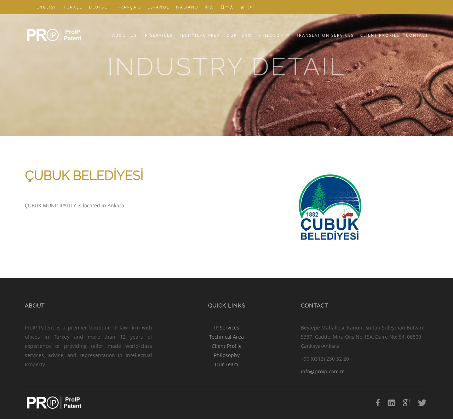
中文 (209, 7)
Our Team (239, 35)
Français (129, 7)
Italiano (187, 7)
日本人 (227, 7)
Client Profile (380, 35)
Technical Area (199, 35)
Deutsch (100, 7)
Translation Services (325, 35)
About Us (124, 35)
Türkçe (73, 7)
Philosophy (274, 35)
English (46, 7)
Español (159, 7)
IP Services (158, 35)
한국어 (247, 7)
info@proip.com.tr (322, 371)
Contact (417, 35)
